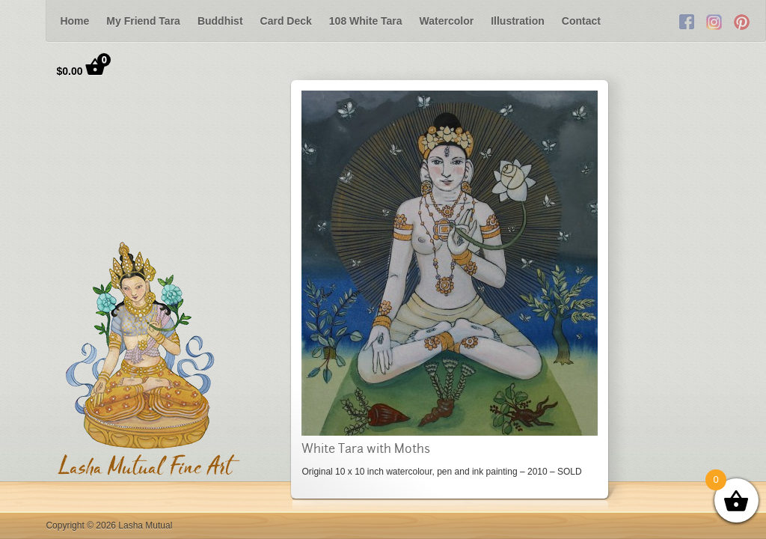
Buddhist (220, 21)
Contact (581, 21)
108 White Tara (365, 21)
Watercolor (447, 21)
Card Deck (286, 21)
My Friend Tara (143, 21)
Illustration (518, 21)
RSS (742, 21)
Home (74, 21)
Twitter (714, 21)
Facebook (687, 21)
